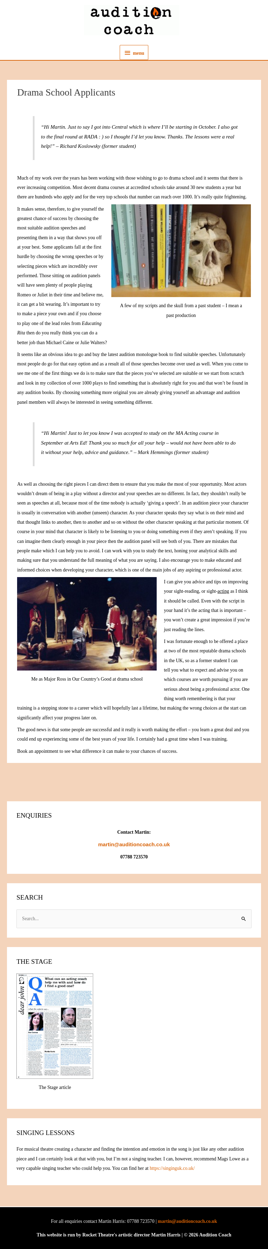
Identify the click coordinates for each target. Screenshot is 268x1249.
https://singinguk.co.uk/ (172, 1168)
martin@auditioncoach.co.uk (187, 1221)
